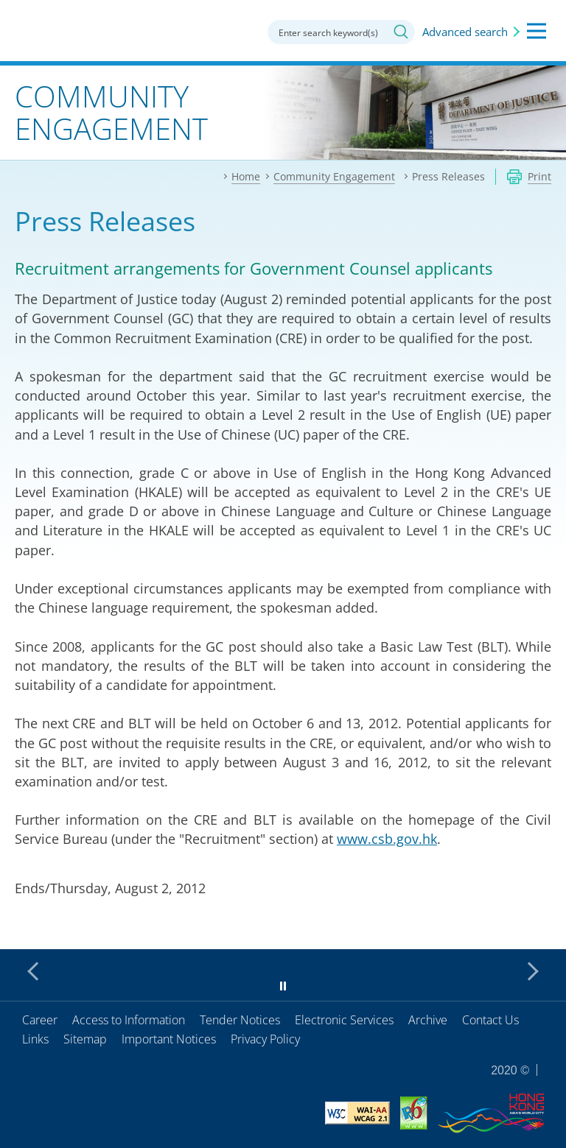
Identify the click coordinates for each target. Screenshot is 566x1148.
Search (400, 31)
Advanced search (465, 31)
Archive (427, 1020)
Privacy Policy (265, 1039)
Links (35, 1039)
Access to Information (128, 1020)
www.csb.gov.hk (387, 839)
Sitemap (85, 1039)
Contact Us (490, 1020)
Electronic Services (344, 1020)
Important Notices (169, 1039)
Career (39, 1020)
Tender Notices (240, 1020)
